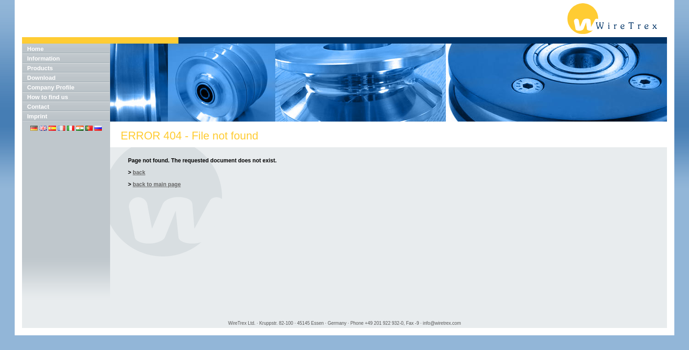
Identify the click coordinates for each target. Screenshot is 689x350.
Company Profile (50, 87)
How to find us (47, 97)
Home (35, 48)
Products (40, 68)
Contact (38, 106)
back (139, 172)
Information (43, 58)
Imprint (37, 116)
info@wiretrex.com (442, 323)
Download (41, 77)
